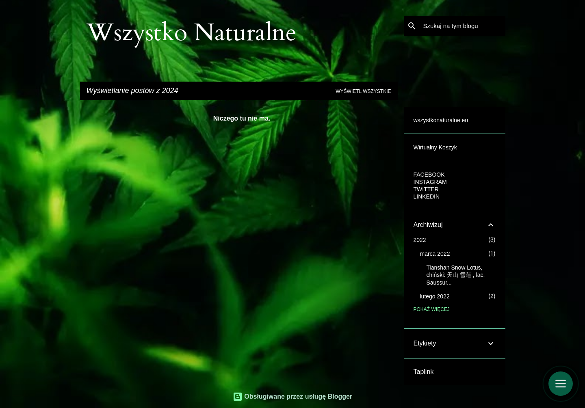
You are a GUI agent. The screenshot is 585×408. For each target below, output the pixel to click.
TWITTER (426, 189)
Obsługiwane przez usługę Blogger (292, 396)
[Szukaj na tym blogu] (462, 26)
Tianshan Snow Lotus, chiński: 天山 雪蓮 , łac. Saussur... (456, 275)
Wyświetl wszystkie (363, 91)
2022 (420, 240)
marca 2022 (435, 253)
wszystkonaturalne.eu (441, 120)
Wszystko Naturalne (192, 32)
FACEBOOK (429, 174)
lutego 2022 (435, 296)
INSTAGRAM (430, 182)
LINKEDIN (427, 196)
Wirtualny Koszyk (435, 147)
